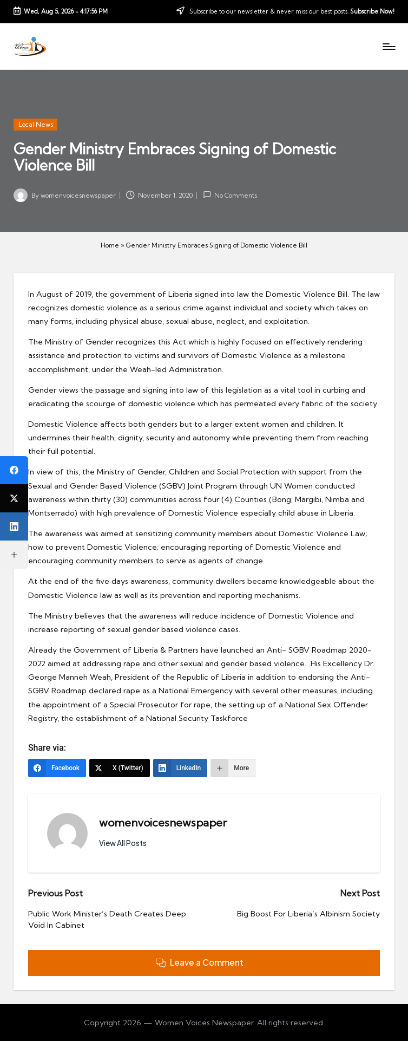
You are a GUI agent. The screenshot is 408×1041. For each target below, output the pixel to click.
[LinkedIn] (180, 768)
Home (110, 245)
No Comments (230, 195)
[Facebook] (57, 768)
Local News (35, 124)
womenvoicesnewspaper (163, 822)
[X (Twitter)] (119, 768)
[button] (123, 843)
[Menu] (388, 46)
